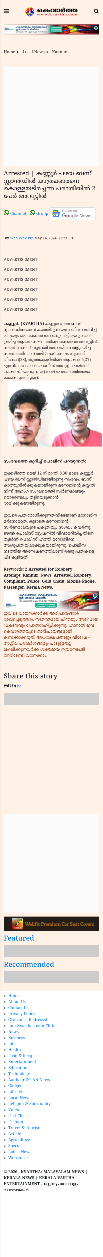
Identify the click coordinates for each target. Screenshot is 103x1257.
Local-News (34, 52)
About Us (17, 1002)
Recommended (29, 965)
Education (18, 1068)
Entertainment (22, 1062)
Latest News (20, 1152)
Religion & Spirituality (29, 1104)
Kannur (59, 52)
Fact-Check (18, 1116)
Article (14, 1134)
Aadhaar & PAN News (29, 1080)
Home (9, 52)
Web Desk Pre (21, 238)
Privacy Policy (21, 1014)
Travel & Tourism (25, 1128)
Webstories (19, 1158)
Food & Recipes (23, 1056)
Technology (19, 1074)
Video (13, 1110)
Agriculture (19, 1140)
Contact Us (18, 1008)
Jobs (12, 1044)
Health (14, 1050)
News (13, 1032)
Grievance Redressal (27, 1020)
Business (16, 1038)
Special (15, 1146)
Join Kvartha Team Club (31, 1026)
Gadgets (15, 1086)
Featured (19, 939)
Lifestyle (16, 1092)
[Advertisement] (49, 116)
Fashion (15, 1122)
